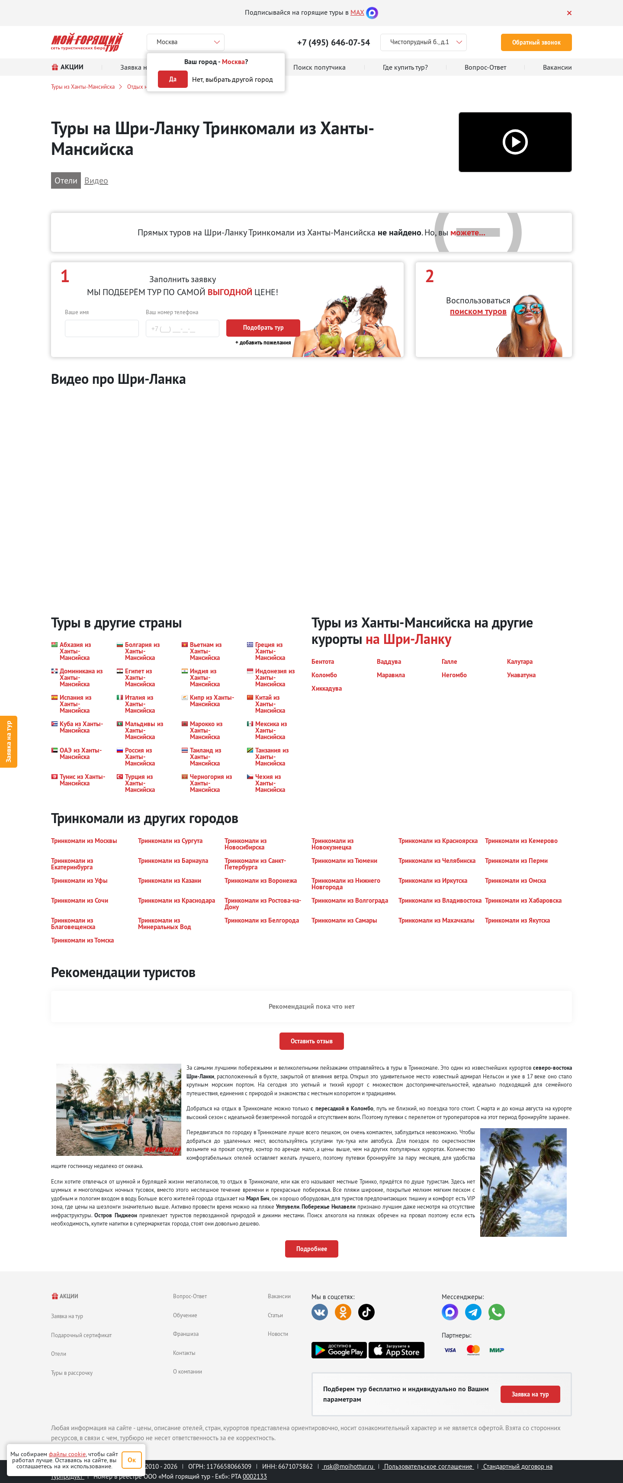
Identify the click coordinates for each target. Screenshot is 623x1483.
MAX (357, 12)
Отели (58, 1353)
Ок (132, 1459)
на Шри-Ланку (408, 639)
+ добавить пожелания (263, 342)
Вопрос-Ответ (190, 1296)
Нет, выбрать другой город (232, 79)
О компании (187, 1371)
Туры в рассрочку (72, 1372)
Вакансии (279, 1296)
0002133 (255, 1476)
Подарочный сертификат (81, 1335)
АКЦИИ (64, 1296)
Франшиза (186, 1333)
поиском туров (478, 311)
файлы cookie (67, 1454)
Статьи (275, 1315)
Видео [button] (96, 180)
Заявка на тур (8, 741)
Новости (278, 1333)
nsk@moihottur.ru (348, 1466)
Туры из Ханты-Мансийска (83, 86)
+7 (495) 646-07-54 (333, 42)
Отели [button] (66, 180)
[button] (515, 142)
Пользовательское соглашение (428, 1466)
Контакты (184, 1352)
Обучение (185, 1315)
